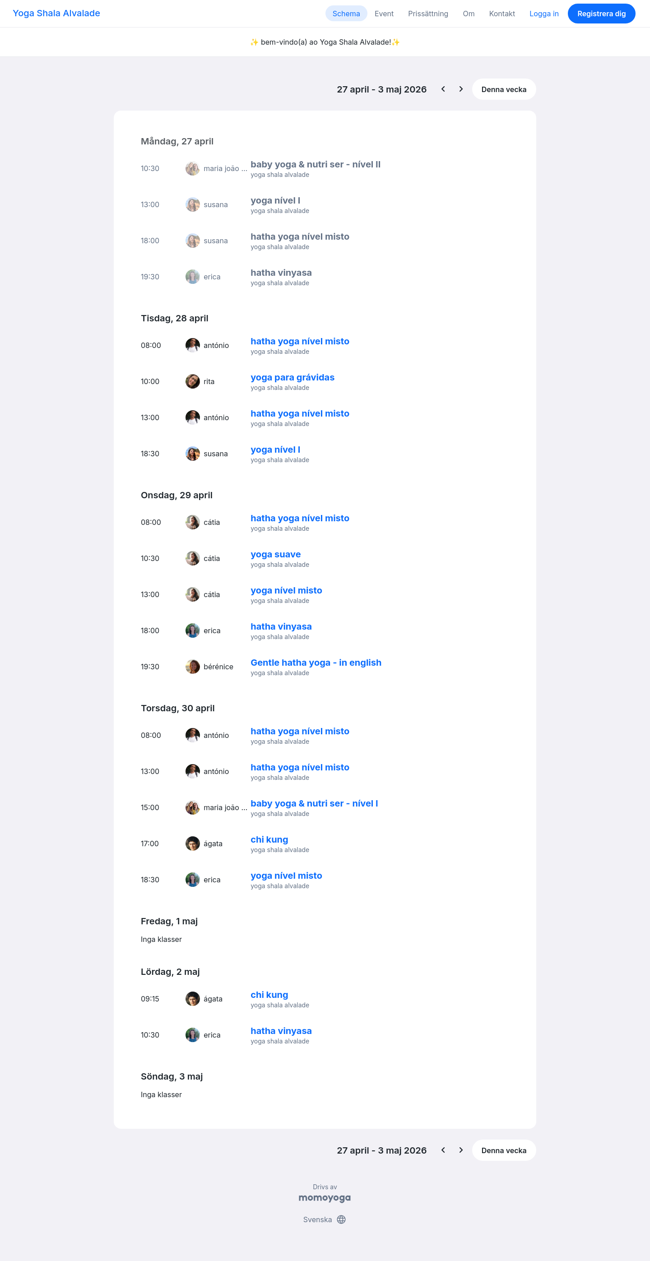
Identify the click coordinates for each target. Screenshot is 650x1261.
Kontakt (502, 13)
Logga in (544, 13)
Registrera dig (601, 13)
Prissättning (428, 13)
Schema (346, 13)
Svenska (325, 1219)
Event (384, 13)
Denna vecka (504, 89)
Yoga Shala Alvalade (56, 13)
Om (468, 13)
